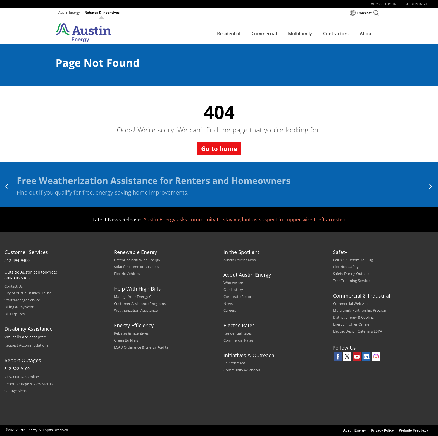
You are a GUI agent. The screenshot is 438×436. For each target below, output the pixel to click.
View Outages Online (21, 376)
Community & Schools (241, 370)
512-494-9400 (17, 260)
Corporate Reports (238, 296)
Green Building (126, 340)
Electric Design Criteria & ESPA (357, 331)
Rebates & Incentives (102, 12)
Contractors (336, 33)
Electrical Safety (346, 266)
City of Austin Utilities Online (27, 292)
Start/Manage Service (22, 299)
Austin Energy (69, 12)
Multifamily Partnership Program (360, 310)
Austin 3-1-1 (416, 4)
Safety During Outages (351, 273)
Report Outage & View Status (28, 383)
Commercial (264, 33)
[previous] (7, 186)
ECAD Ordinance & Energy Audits (141, 347)
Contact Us (13, 286)
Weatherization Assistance (136, 310)
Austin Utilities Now (239, 259)
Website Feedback (413, 430)
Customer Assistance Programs (140, 303)
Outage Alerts (15, 390)
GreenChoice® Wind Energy (137, 259)
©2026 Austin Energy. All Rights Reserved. (37, 430)
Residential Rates (237, 333)
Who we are (233, 282)
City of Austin (384, 4)
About (366, 33)
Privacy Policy (382, 430)
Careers (229, 310)
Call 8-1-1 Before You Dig (353, 259)
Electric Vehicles (127, 273)
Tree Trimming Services (352, 280)
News (228, 303)
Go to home (219, 148)
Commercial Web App (351, 303)
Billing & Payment (19, 306)
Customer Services (26, 252)
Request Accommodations (26, 345)
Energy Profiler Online (351, 324)
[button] (376, 14)
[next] (431, 186)
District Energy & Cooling (353, 317)
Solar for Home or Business (136, 266)
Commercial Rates (238, 340)
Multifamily (300, 33)
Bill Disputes (14, 313)
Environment (234, 363)
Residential (228, 33)
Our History (233, 289)
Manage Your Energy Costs (136, 296)
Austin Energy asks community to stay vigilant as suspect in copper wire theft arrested (244, 219)
